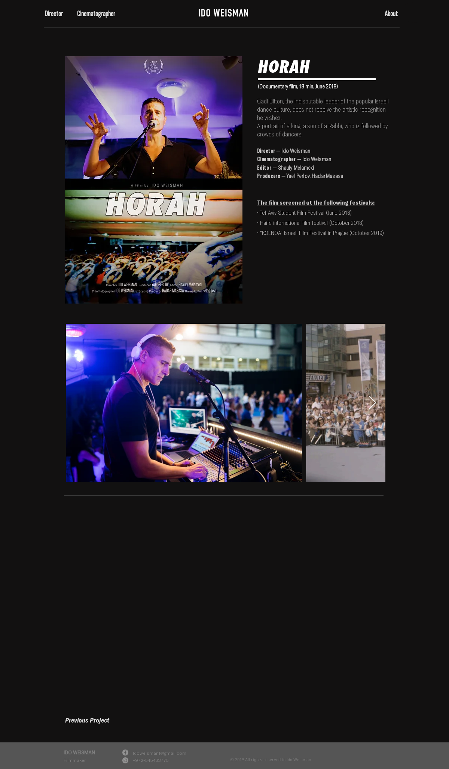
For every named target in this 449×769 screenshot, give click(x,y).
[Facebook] (125, 753)
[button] (55, 13)
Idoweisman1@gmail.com (159, 753)
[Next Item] (372, 403)
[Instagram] (125, 760)
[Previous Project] (87, 720)
